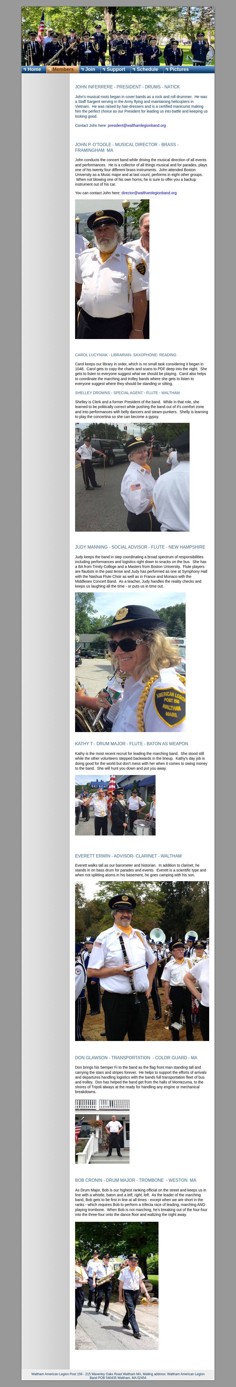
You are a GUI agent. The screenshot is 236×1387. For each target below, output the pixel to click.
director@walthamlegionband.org (149, 193)
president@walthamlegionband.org (137, 125)
